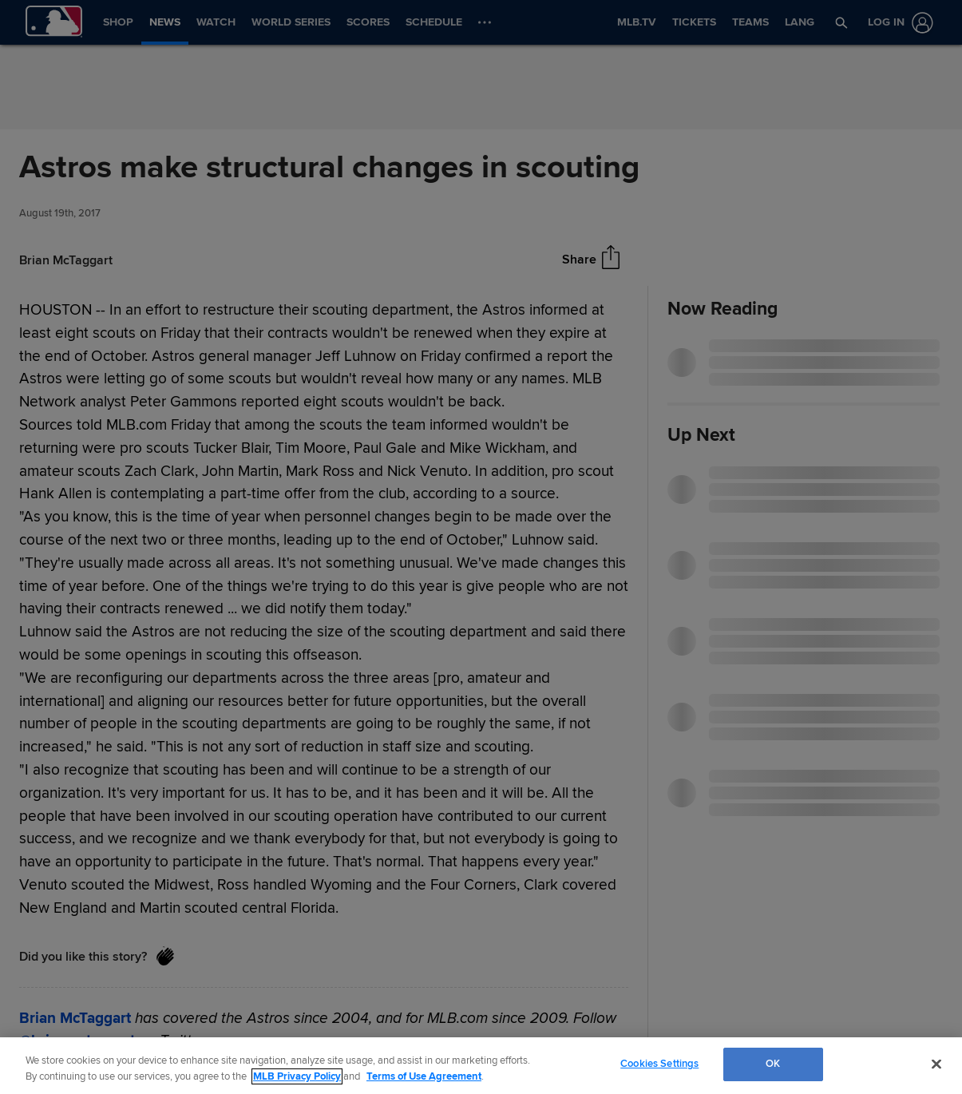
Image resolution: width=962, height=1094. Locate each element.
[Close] (936, 1063)
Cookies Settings (659, 1063)
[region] (481, 1065)
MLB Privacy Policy (297, 1076)
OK (773, 1063)
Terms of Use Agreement (423, 1076)
